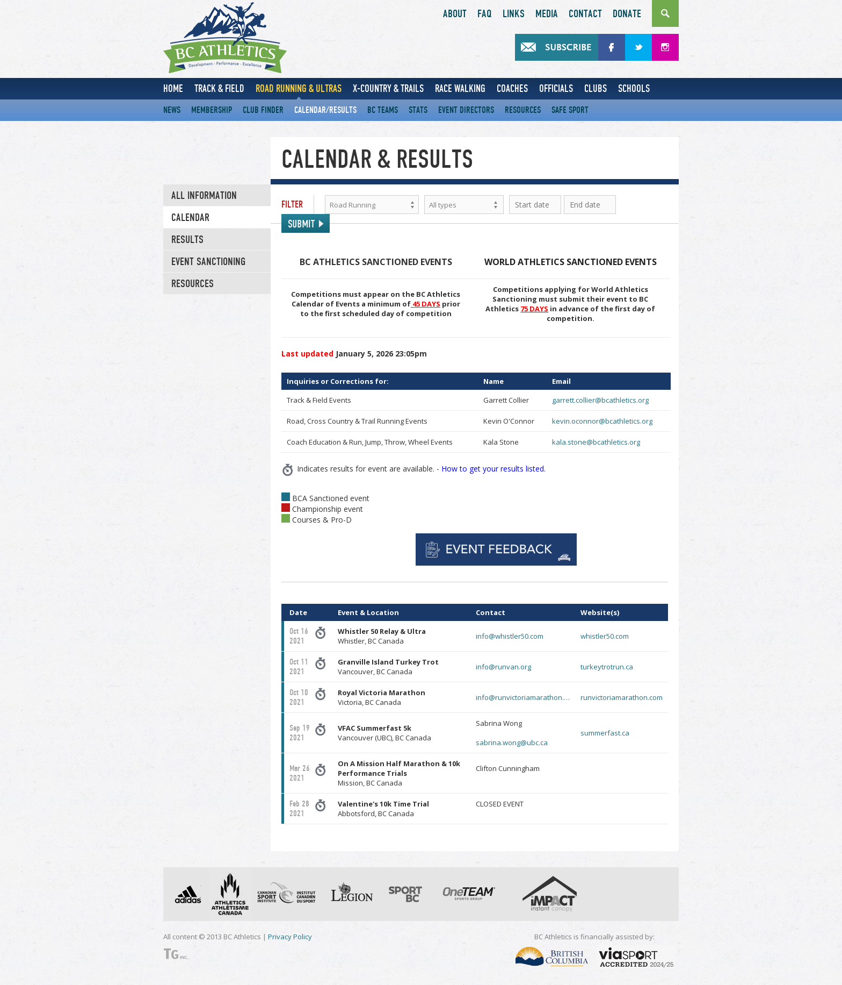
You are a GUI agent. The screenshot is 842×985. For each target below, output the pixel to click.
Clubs (595, 88)
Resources (523, 110)
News (171, 110)
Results (187, 240)
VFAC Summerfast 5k (374, 728)
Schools (634, 88)
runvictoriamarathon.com (621, 697)
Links (514, 14)
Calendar (190, 218)
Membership (211, 110)
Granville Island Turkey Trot (388, 662)
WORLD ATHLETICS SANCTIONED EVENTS (570, 262)
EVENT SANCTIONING (208, 262)
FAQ (484, 14)
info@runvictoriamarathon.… (523, 697)
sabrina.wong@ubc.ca (512, 742)
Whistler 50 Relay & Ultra (382, 631)
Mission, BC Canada (399, 773)
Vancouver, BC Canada (388, 666)
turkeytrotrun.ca (606, 667)
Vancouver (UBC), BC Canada (384, 733)
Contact (585, 14)
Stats (418, 110)
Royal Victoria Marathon (381, 692)
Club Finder (263, 110)
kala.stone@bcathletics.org (596, 442)
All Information (204, 196)
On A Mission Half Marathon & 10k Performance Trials (399, 768)
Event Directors (466, 110)
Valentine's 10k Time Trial (383, 804)
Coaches (512, 88)
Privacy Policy (290, 936)
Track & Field (219, 88)
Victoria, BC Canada (381, 697)
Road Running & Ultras (299, 88)
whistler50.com (604, 636)
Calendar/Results (325, 110)
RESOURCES (192, 284)
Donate (627, 14)
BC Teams (382, 110)
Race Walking (460, 88)
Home (173, 88)
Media (546, 14)
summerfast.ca (604, 733)
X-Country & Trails (388, 88)
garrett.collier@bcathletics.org (600, 400)
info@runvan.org (503, 667)
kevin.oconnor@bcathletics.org (602, 421)
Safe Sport (570, 110)
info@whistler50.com (509, 636)
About (455, 14)
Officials (556, 88)
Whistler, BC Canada (382, 636)
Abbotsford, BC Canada (383, 808)
